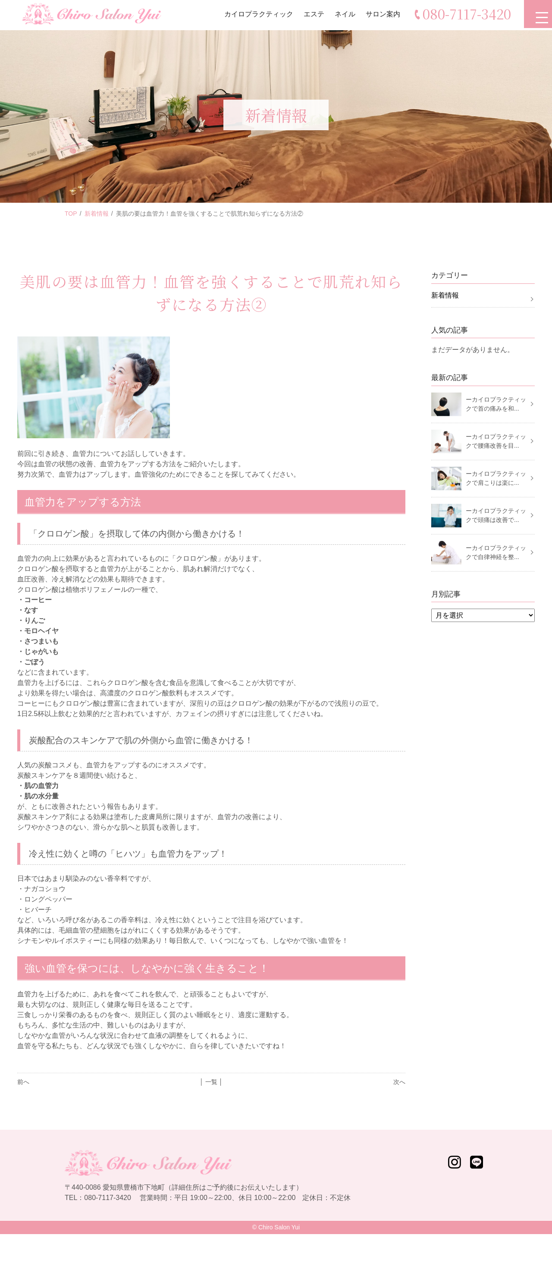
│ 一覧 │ (211, 1081)
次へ (399, 1081)
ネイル (342, 15)
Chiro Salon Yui (279, 1227)
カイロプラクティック (256, 15)
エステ (311, 15)
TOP (71, 213)
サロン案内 (381, 15)
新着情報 (97, 213)
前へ (23, 1081)
